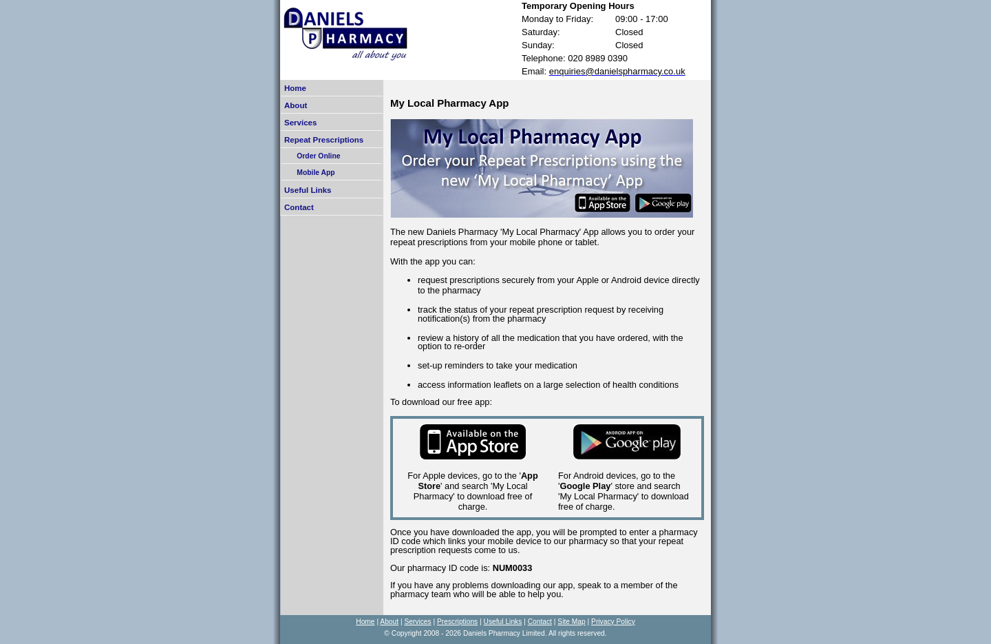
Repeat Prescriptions (323, 140)
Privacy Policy (613, 621)
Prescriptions (457, 621)
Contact (299, 207)
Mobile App (310, 172)
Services (300, 122)
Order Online (313, 156)
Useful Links (307, 190)
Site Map (571, 621)
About (295, 105)
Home (295, 88)
